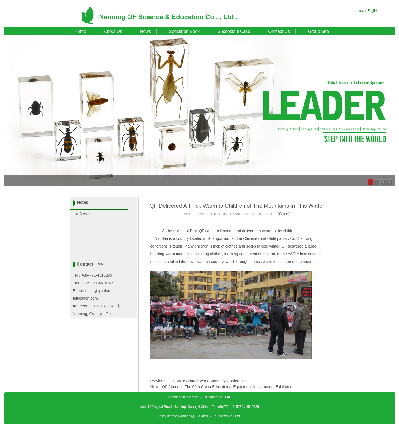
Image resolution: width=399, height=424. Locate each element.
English (372, 11)
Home (80, 31)
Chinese (359, 11)
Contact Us (279, 31)
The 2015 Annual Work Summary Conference (208, 381)
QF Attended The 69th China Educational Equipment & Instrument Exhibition (227, 386)
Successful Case (234, 31)
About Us (113, 31)
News (145, 31)
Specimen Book (184, 31)
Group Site (318, 31)
